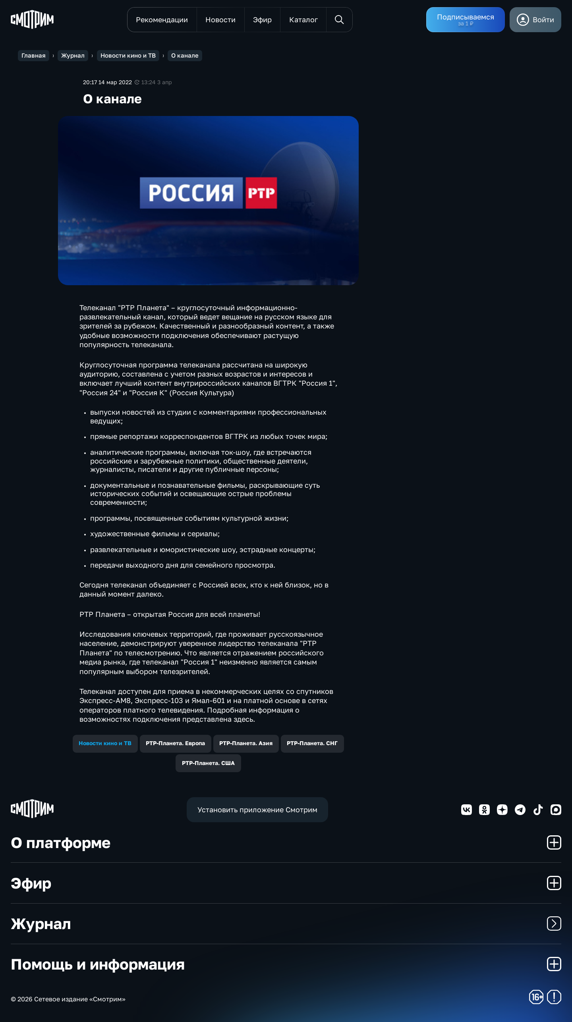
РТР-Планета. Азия (245, 743)
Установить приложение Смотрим (257, 809)
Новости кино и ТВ (105, 743)
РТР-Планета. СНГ (312, 743)
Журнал (286, 923)
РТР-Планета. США (208, 763)
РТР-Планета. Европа (175, 743)
